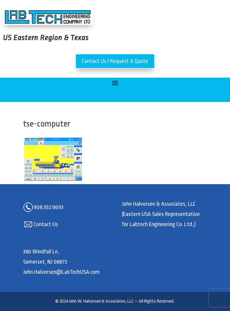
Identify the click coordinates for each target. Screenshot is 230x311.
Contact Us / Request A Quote (115, 61)
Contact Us (46, 224)
